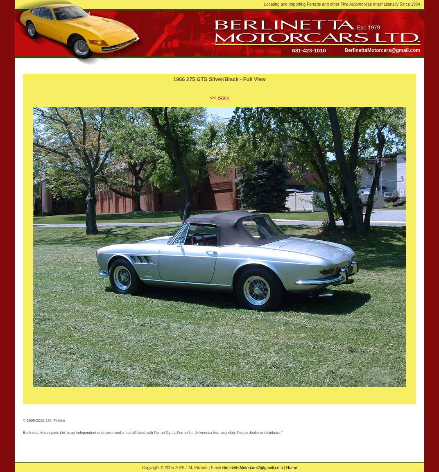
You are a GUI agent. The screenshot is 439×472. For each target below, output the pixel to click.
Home (291, 467)
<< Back (219, 98)
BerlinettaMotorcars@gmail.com (382, 50)
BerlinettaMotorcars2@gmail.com (252, 467)
